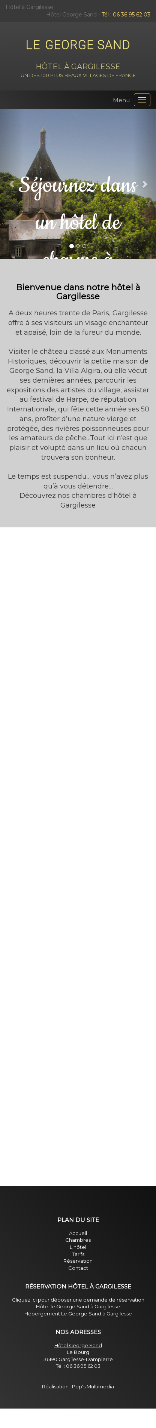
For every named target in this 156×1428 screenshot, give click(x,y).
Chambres (78, 1240)
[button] (11, 184)
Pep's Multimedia (93, 1386)
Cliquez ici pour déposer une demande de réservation (78, 1300)
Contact (78, 1268)
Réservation (78, 1261)
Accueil (78, 1233)
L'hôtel (78, 1247)
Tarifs (78, 1254)
